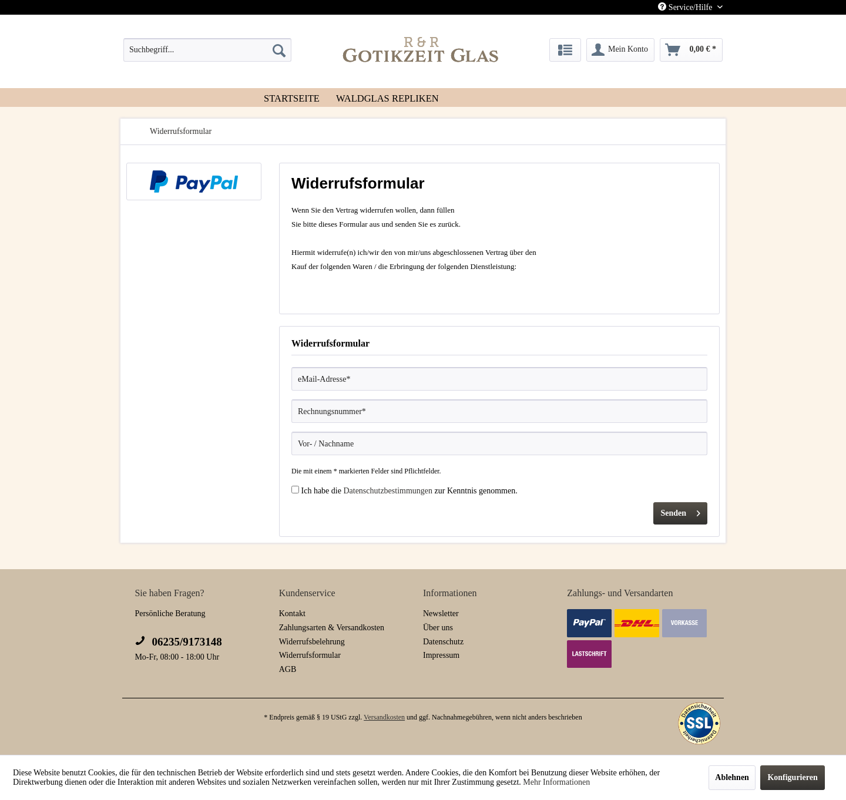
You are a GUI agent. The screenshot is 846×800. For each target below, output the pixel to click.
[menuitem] (207, 50)
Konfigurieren (792, 777)
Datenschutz (443, 641)
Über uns (438, 627)
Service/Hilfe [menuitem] (686, 7)
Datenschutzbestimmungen (387, 490)
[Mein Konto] (620, 50)
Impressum (441, 655)
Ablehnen (732, 777)
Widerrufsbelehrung (312, 641)
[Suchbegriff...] (207, 50)
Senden (680, 510)
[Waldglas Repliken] (387, 97)
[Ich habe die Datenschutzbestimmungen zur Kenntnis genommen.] (295, 489)
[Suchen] (279, 50)
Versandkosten (384, 717)
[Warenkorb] (691, 50)
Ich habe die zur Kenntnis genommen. (409, 490)
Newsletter (441, 613)
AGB (288, 669)
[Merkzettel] (565, 50)
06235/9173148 (178, 642)
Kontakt (292, 613)
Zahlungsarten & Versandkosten (331, 627)
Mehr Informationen (556, 782)
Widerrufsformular (310, 655)
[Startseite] (292, 97)
